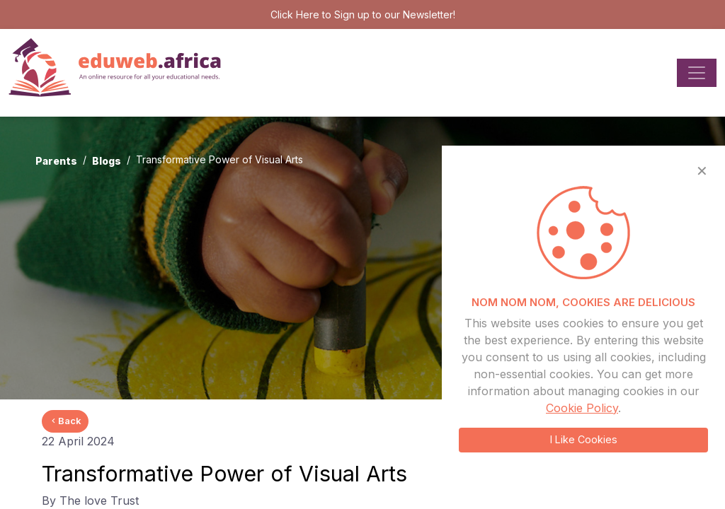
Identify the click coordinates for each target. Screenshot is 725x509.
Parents (56, 161)
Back (65, 420)
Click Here (294, 14)
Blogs (106, 161)
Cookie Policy (582, 408)
